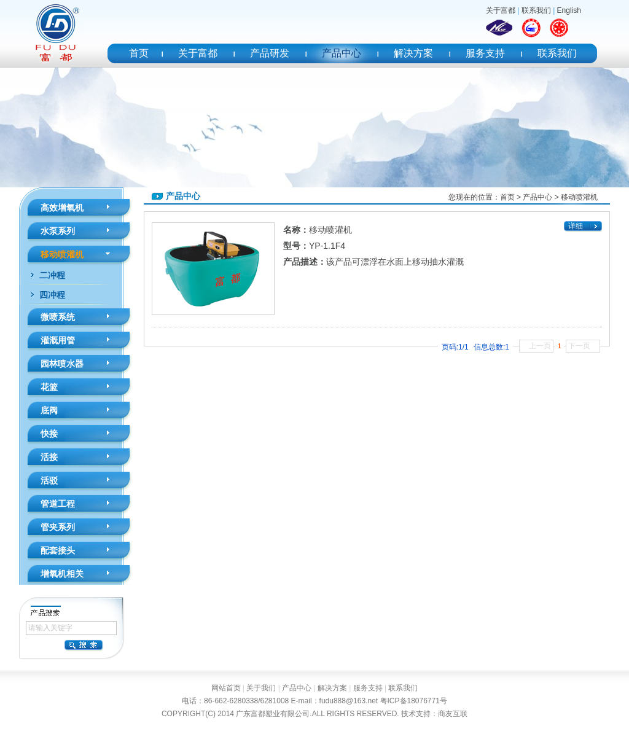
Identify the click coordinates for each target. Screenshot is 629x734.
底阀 (49, 410)
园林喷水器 (62, 364)
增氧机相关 (62, 574)
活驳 (49, 480)
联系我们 (536, 10)
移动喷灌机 (62, 254)
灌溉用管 (58, 340)
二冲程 (52, 275)
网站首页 (226, 688)
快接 (49, 434)
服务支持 (485, 53)
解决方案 (413, 53)
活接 (49, 457)
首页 (139, 53)
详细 (575, 226)
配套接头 (58, 550)
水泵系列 (58, 231)
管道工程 (58, 504)
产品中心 (341, 53)
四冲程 (52, 295)
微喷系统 (58, 317)
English (569, 10)
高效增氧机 (62, 208)
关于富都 (500, 10)
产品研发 (269, 53)
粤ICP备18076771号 (413, 701)
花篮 (49, 387)
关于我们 (261, 688)
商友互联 (452, 713)
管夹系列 (58, 527)
